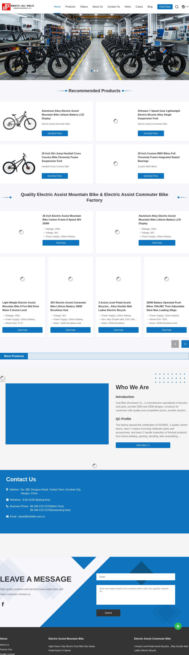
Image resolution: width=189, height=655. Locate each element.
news (128, 6)
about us (97, 6)
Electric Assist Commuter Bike (152, 124)
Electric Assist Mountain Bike (56, 124)
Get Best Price (55, 133)
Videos (84, 6)
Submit (108, 613)
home (57, 6)
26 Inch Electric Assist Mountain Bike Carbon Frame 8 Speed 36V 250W (62, 220)
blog (150, 6)
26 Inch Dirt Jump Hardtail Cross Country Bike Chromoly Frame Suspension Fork (61, 157)
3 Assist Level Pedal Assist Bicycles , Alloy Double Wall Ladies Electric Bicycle (115, 306)
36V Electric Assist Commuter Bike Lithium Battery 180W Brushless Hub (68, 306)
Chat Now (164, 6)
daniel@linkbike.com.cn (31, 516)
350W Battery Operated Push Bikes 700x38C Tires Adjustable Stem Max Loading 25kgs (165, 306)
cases (139, 6)
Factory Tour (6, 649)
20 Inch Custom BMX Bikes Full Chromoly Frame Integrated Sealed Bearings (159, 157)
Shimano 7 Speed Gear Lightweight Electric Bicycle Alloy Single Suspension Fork (159, 115)
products (70, 6)
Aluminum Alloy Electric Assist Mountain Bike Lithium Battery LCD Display (63, 115)
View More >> (143, 445)
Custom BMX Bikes (147, 166)
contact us (113, 6)
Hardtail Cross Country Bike (55, 166)
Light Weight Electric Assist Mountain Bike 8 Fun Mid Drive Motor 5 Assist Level (20, 306)
